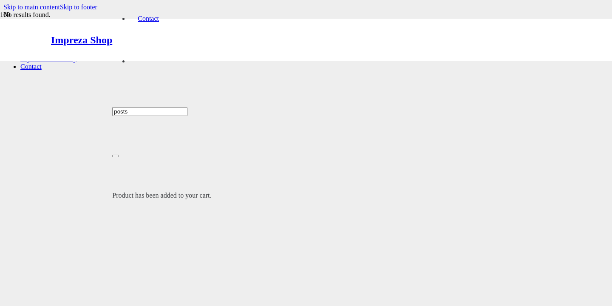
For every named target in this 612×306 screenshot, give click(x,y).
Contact (31, 66)
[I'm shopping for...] (149, 111)
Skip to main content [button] (31, 7)
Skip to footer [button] (78, 7)
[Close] (115, 156)
